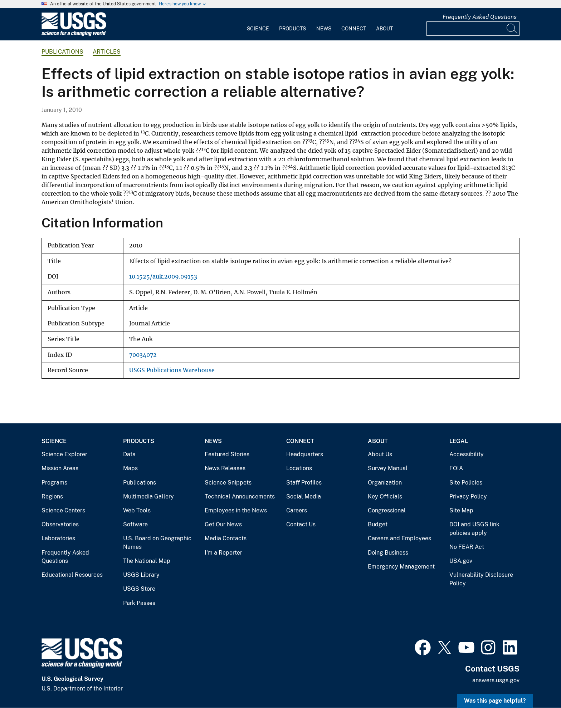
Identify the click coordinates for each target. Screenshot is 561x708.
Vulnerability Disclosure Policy (481, 579)
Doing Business (388, 552)
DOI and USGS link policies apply (474, 528)
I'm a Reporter (223, 552)
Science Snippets (228, 482)
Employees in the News (236, 510)
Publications (62, 51)
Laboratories (58, 538)
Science (258, 28)
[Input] (472, 28)
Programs (54, 482)
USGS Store (139, 588)
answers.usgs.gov (495, 680)
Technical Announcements (240, 496)
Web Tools (137, 510)
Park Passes (139, 603)
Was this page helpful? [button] (495, 700)
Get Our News (223, 524)
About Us (380, 454)
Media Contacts (226, 538)
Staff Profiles (304, 482)
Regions (52, 496)
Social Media (303, 496)
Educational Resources (72, 574)
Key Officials (385, 496)
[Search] (512, 28)
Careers (296, 510)
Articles (107, 51)
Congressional (387, 510)
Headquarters (304, 454)
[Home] (74, 34)
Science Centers (63, 510)
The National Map (146, 560)
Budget (377, 524)
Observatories (60, 524)
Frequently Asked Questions (480, 17)
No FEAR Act (466, 547)
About (384, 28)
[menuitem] (258, 24)
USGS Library (141, 574)
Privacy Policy (468, 496)
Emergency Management (401, 566)
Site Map (461, 510)
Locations (299, 468)
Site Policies (465, 482)
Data (129, 454)
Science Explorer (64, 454)
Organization (385, 482)
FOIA (456, 468)
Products (292, 28)
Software (135, 524)
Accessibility (466, 454)
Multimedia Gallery (148, 496)
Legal (458, 441)
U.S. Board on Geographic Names (157, 542)
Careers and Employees (399, 538)
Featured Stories (227, 454)
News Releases (225, 468)
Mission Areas (60, 468)
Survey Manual (388, 468)
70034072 (143, 354)
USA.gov (460, 560)
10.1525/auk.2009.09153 (163, 276)
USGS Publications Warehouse (172, 370)
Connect (353, 28)
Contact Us (301, 524)
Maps (130, 468)
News (323, 28)
